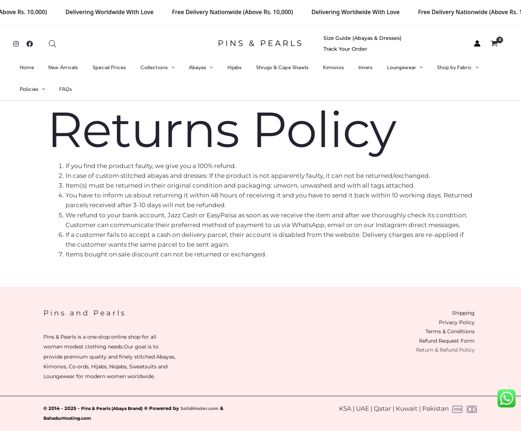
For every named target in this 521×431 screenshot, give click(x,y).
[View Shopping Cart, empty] (498, 44)
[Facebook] (29, 44)
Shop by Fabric (409, 70)
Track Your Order (440, 43)
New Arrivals (74, 70)
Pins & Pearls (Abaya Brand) (116, 392)
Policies (451, 70)
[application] (168, 70)
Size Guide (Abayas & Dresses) (369, 43)
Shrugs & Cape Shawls (260, 70)
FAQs (477, 70)
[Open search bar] (52, 43)
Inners (330, 70)
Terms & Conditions (443, 317)
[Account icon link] (477, 43)
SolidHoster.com (209, 392)
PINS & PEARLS (261, 43)
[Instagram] (16, 44)
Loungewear (363, 70)
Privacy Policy (450, 307)
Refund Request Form (439, 327)
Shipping (457, 297)
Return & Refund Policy (437, 337)
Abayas (192, 70)
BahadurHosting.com (70, 402)
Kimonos (305, 70)
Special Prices (113, 70)
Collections (155, 70)
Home (44, 70)
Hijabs (219, 70)
